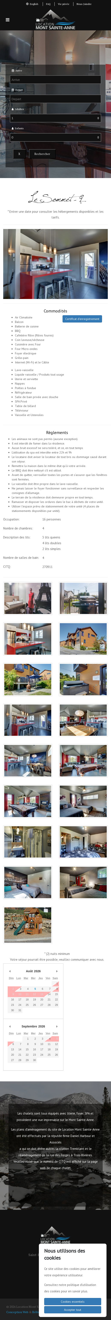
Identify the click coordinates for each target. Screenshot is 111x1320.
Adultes (18, 109)
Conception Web (17, 1312)
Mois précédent (10, 971)
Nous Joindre (84, 4)
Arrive (17, 70)
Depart (17, 89)
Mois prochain (57, 971)
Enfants (18, 128)
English (32, 4)
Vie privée (63, 4)
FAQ (48, 4)
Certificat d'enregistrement (82, 319)
